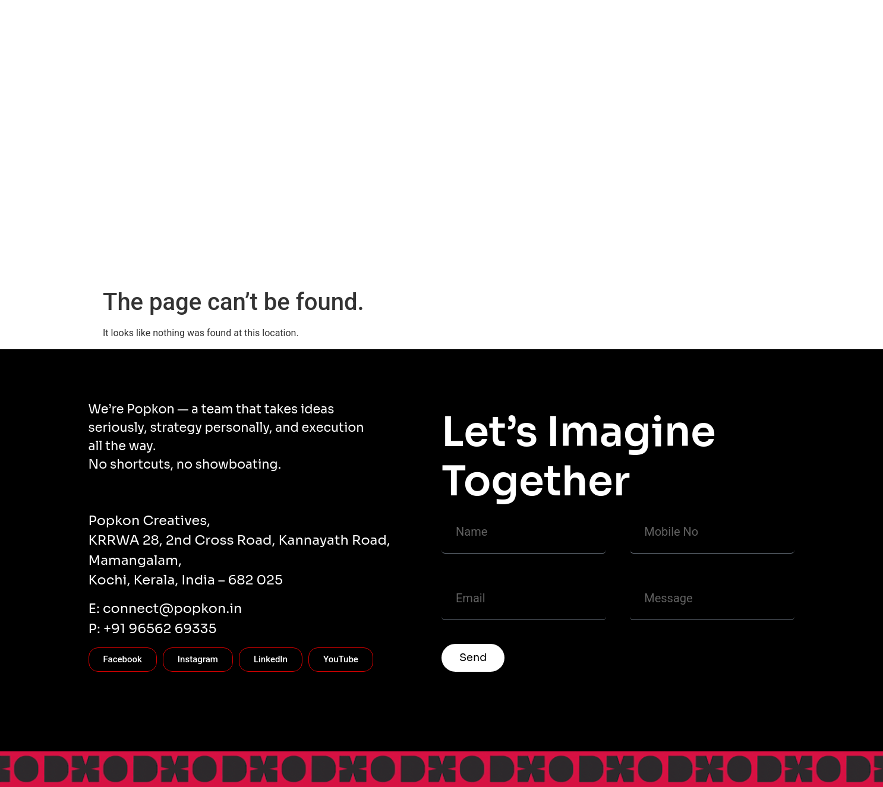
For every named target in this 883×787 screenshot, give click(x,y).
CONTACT (208, 261)
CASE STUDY (275, 261)
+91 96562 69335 (160, 628)
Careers (691, 261)
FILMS (579, 261)
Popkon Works (350, 261)
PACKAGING (522, 261)
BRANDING (633, 261)
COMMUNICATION (438, 261)
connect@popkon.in (172, 608)
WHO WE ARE (140, 261)
